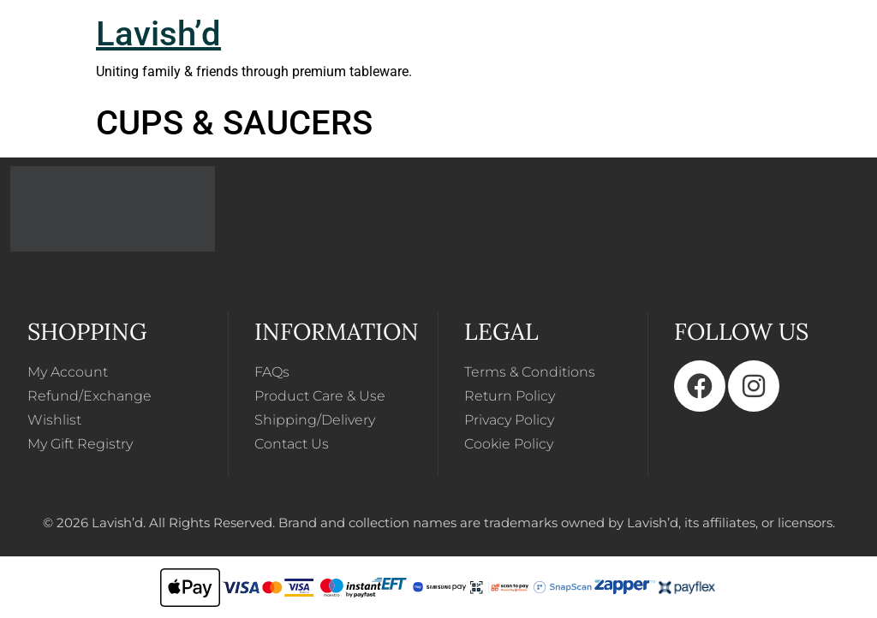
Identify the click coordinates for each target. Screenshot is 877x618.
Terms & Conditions (529, 372)
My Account (67, 372)
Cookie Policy (508, 444)
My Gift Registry (80, 444)
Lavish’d (158, 34)
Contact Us (291, 444)
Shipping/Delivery (314, 420)
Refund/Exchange (89, 396)
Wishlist (54, 420)
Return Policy (509, 396)
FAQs (271, 372)
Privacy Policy (509, 420)
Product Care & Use (319, 396)
